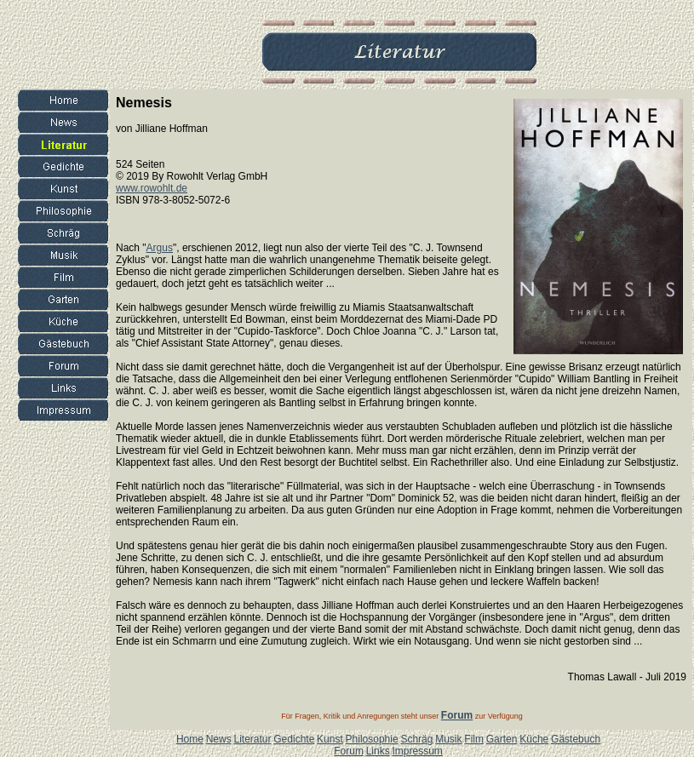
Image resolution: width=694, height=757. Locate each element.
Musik (448, 739)
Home (190, 739)
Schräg (416, 739)
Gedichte (293, 739)
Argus (159, 248)
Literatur (252, 739)
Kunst (330, 739)
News (219, 739)
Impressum (417, 751)
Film (474, 739)
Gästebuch (575, 739)
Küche (533, 739)
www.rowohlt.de (151, 188)
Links (378, 751)
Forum (349, 751)
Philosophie (372, 739)
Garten (502, 739)
